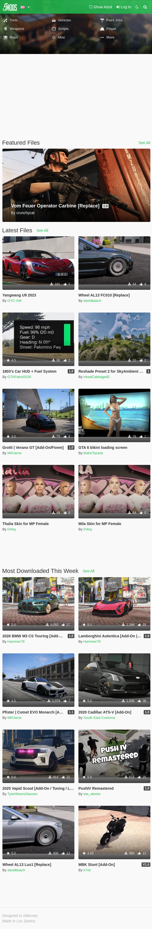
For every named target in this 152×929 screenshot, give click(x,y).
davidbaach (92, 301)
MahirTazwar (93, 453)
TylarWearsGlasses (22, 794)
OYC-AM (14, 301)
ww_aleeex (92, 794)
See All (144, 143)
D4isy (11, 529)
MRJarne (14, 453)
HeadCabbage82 (96, 377)
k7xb (87, 870)
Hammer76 (16, 641)
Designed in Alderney (20, 915)
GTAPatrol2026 (19, 377)
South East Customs (99, 718)
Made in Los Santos (18, 921)
